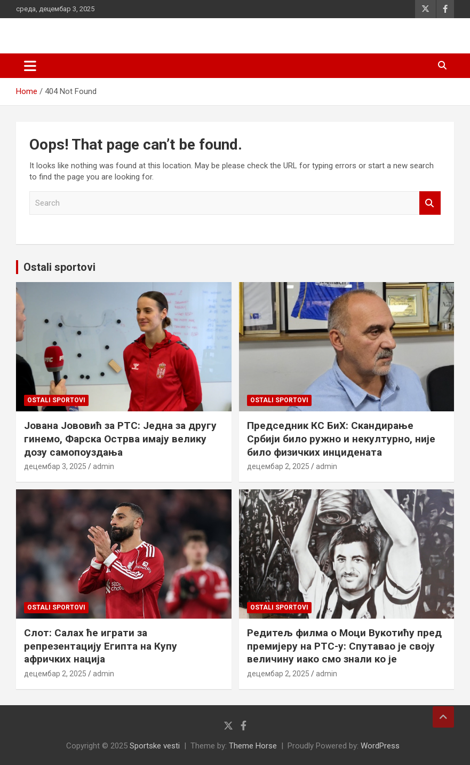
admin (103, 466)
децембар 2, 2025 (278, 466)
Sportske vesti (155, 746)
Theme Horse (253, 746)
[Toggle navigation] (30, 65)
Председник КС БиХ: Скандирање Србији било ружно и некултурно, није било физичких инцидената (341, 438)
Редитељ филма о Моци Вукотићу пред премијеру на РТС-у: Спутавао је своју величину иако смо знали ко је (344, 646)
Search (430, 203)
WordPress (380, 746)
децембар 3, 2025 (55, 466)
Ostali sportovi (59, 267)
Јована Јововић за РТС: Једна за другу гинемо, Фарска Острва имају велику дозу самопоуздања (120, 438)
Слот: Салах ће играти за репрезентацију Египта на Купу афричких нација (100, 646)
